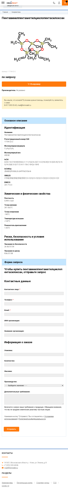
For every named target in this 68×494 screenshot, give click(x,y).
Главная (5, 12)
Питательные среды (24, 483)
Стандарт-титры (42, 483)
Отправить (11, 429)
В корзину (34, 84)
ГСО (54, 483)
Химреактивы (16, 12)
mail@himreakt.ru (24, 105)
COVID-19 (5, 486)
